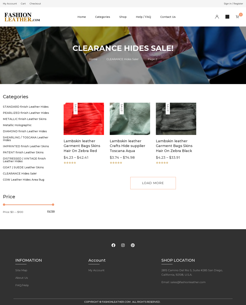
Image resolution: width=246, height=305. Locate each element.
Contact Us (168, 17)
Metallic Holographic (17, 125)
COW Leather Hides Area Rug (23, 179)
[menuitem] (10, 3)
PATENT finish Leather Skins (23, 152)
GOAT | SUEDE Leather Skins (23, 167)
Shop (123, 17)
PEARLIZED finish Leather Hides (26, 113)
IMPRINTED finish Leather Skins (26, 146)
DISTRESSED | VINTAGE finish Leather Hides (24, 160)
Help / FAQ (143, 17)
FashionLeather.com (116, 301)
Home (81, 17)
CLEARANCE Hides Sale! (122, 59)
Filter (51, 211)
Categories (102, 17)
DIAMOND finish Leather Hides (25, 131)
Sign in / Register (233, 3)
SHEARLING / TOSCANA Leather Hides (25, 139)
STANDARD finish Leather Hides (26, 106)
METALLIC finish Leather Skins (25, 119)
